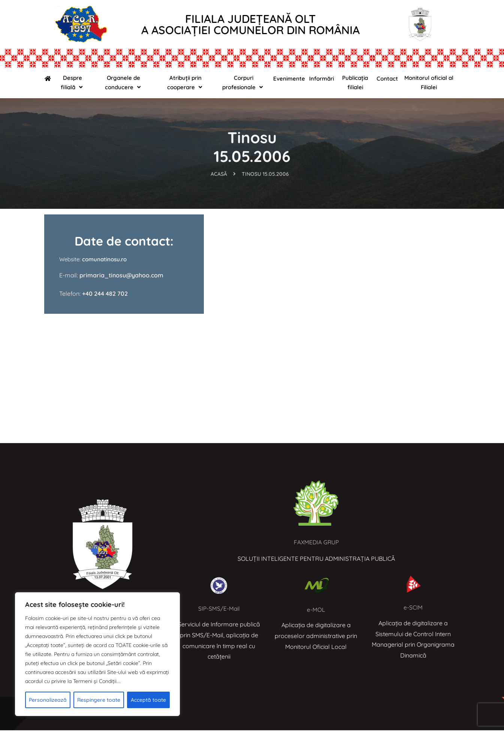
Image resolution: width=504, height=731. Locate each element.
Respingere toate (98, 700)
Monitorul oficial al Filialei (428, 82)
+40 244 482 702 (105, 294)
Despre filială (72, 82)
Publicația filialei (355, 82)
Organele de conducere (123, 82)
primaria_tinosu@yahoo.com (120, 276)
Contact (387, 78)
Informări (321, 78)
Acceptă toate (148, 700)
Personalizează (48, 700)
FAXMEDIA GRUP (316, 543)
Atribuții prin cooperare (185, 82)
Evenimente (289, 78)
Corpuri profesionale (243, 82)
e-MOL (316, 610)
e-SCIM (413, 608)
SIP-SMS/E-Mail (219, 609)
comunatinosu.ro (104, 260)
